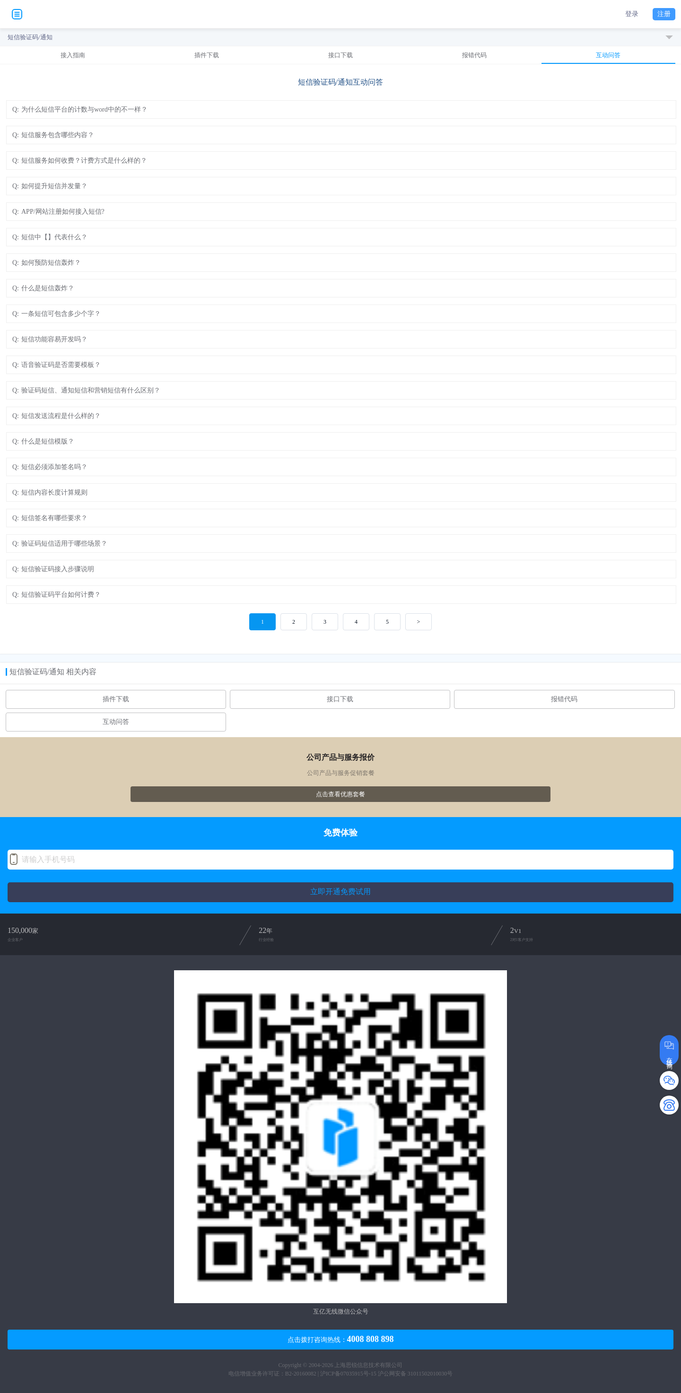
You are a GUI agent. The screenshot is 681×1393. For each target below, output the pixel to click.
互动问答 (608, 55)
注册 (664, 13)
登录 (631, 14)
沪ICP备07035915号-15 (348, 1373)
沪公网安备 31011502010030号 (415, 1373)
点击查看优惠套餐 (340, 794)
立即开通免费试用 (340, 892)
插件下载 (206, 55)
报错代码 (474, 55)
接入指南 (73, 55)
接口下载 (340, 55)
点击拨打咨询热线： (341, 1339)
